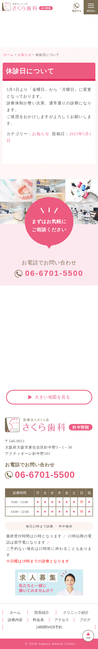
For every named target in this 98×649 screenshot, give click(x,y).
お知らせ (40, 134)
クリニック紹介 (76, 613)
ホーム (15, 613)
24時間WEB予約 (49, 627)
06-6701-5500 (54, 273)
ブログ (84, 620)
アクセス (61, 620)
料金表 (38, 620)
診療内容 (15, 620)
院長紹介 (41, 613)
